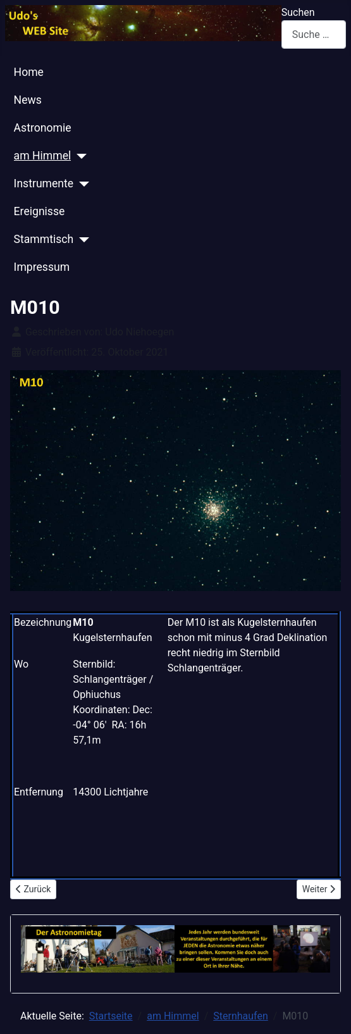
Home (29, 72)
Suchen (298, 12)
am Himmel (42, 155)
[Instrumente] (81, 184)
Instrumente (44, 183)
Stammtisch (44, 239)
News (28, 100)
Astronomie (42, 127)
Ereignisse (39, 211)
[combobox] (313, 34)
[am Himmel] (79, 156)
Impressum (42, 267)
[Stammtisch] (81, 239)
